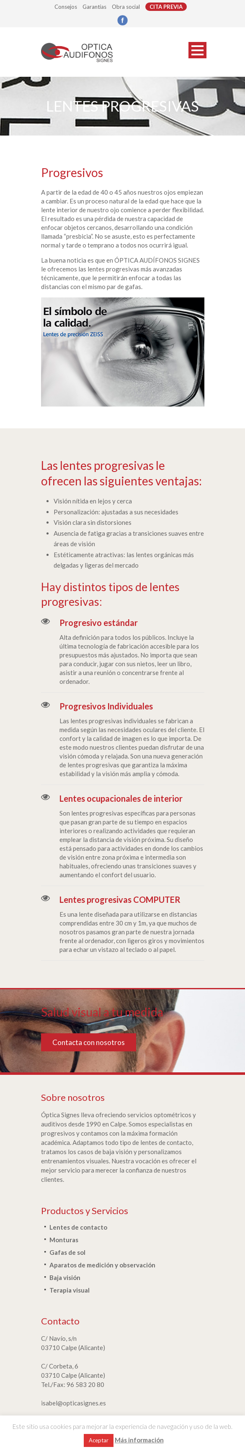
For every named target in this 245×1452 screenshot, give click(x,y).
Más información (139, 1440)
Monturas (63, 1239)
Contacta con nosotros (88, 1042)
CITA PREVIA (166, 6)
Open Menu (197, 50)
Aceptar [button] (98, 1440)
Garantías (94, 6)
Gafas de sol (67, 1252)
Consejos (65, 6)
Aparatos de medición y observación (102, 1265)
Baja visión (64, 1277)
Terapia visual (69, 1290)
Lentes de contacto (78, 1227)
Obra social (126, 6)
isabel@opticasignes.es (73, 1403)
